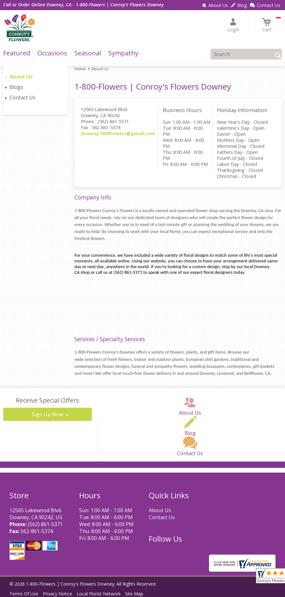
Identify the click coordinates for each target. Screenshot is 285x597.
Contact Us (22, 97)
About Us (21, 76)
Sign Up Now (47, 414)
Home (80, 69)
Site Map (134, 594)
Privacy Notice (57, 594)
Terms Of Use (24, 594)
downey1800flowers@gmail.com (118, 133)
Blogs (16, 87)
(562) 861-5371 (45, 524)
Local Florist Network (99, 594)
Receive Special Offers (47, 400)
